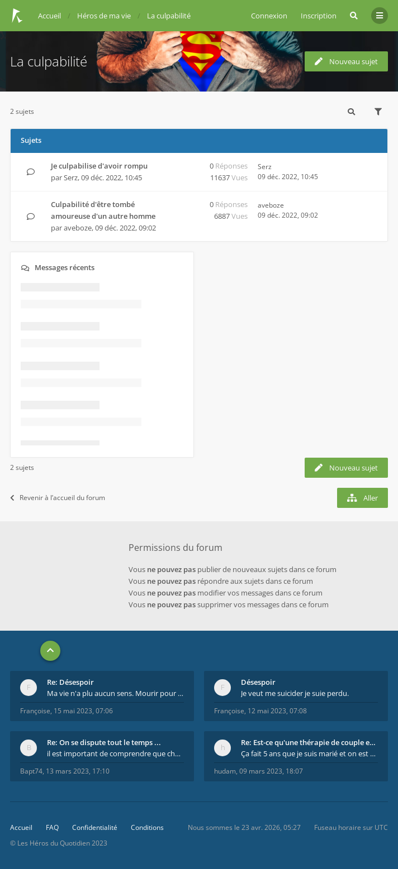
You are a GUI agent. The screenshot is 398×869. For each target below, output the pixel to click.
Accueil (21, 827)
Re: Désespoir (70, 682)
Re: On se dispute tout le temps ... (104, 742)
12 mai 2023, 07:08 (277, 711)
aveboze (78, 228)
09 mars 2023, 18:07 (271, 771)
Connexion (269, 16)
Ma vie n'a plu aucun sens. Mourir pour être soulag (115, 693)
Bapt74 (31, 771)
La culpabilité (48, 61)
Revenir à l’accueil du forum (57, 497)
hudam (225, 771)
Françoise (35, 711)
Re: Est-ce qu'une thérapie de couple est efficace (309, 742)
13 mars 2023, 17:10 (78, 771)
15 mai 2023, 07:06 (83, 711)
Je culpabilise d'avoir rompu (99, 166)
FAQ (52, 827)
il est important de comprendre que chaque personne (115, 753)
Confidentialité (94, 827)
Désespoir (258, 682)
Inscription (319, 16)
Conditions (147, 827)
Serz (71, 177)
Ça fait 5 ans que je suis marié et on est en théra (309, 753)
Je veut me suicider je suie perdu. (295, 693)
